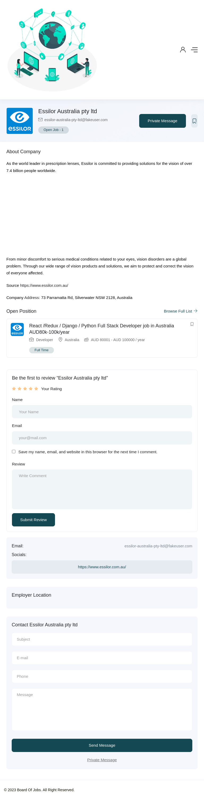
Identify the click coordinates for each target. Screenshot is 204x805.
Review (18, 464)
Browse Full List (181, 311)
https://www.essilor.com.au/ (44, 285)
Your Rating (51, 388)
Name (17, 399)
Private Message (162, 120)
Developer (44, 340)
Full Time (42, 350)
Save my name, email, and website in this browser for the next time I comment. (88, 452)
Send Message (102, 745)
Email (17, 425)
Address (31, 297)
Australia (72, 340)
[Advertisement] (102, 216)
